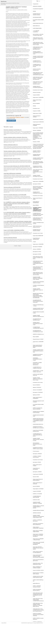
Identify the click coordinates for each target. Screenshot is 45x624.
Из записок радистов (36, 451)
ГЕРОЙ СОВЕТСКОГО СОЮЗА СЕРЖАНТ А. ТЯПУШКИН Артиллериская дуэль (38, 78)
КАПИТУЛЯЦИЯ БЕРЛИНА (37, 28)
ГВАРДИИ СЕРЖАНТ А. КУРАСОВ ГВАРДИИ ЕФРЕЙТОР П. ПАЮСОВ (38, 506)
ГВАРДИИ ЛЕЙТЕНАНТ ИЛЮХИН (38, 510)
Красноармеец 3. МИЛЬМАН (37, 453)
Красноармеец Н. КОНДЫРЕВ (37, 246)
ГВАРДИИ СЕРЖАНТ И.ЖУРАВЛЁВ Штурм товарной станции (38, 323)
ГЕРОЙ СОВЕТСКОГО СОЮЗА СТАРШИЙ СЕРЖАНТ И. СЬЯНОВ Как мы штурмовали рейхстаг (38, 610)
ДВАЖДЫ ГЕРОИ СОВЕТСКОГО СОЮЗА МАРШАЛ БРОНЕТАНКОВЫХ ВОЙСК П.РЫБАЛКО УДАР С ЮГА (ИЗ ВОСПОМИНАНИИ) (38, 295)
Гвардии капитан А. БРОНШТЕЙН (38, 97)
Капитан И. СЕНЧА (36, 476)
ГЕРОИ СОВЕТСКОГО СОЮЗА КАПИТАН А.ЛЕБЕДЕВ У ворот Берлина (38, 257)
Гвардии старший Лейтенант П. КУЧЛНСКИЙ (15, 194)
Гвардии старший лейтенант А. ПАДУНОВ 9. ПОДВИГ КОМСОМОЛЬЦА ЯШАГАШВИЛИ (38, 556)
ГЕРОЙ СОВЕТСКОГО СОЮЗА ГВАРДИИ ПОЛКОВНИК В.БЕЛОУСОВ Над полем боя (38, 219)
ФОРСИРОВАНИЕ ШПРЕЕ (37, 17)
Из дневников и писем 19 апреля (38, 195)
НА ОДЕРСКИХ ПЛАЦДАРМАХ (38, 8)
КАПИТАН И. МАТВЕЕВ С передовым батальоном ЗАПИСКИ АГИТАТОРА (38, 614)
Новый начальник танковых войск (12, 158)
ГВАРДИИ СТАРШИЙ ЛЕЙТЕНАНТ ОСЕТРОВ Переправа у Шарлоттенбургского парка (38, 516)
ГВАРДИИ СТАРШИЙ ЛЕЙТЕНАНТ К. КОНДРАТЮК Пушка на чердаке (37, 378)
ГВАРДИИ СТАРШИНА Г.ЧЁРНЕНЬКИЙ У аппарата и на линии (38, 289)
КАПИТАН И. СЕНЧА (36, 499)
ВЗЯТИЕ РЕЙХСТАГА (36, 25)
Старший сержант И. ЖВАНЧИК (38, 474)
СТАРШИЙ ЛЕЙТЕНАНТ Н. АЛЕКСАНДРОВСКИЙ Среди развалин (37, 434)
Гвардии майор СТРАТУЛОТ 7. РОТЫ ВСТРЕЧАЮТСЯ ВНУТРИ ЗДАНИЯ (38, 548)
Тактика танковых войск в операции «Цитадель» (15, 137)
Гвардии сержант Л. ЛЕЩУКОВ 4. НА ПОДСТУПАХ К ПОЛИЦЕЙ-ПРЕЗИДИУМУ (38, 535)
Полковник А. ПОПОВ (36, 141)
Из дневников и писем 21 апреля (38, 233)
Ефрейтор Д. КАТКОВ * (36, 394)
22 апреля (34, 241)
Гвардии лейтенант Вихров (10, 237)
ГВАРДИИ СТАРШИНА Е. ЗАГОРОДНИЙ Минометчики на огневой (38, 52)
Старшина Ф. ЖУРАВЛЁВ (37, 491)
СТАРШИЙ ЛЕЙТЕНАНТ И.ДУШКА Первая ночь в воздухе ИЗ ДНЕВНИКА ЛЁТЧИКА (38, 214)
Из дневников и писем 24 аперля (38, 382)
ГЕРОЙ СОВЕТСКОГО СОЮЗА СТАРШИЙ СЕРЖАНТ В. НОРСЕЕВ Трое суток (38, 48)
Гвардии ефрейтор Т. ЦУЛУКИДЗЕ (38, 488)
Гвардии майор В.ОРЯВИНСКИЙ (38, 235)
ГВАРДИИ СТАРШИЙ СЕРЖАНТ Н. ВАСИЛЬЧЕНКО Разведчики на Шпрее (38, 350)
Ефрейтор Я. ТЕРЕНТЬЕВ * (37, 387)
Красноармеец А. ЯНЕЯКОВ (37, 471)
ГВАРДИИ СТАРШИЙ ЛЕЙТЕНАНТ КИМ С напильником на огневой (38, 439)
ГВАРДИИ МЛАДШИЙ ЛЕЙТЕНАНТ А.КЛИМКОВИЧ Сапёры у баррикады (37, 278)
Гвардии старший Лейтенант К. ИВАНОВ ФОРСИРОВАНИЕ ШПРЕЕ (37, 346)
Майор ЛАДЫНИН (36, 336)
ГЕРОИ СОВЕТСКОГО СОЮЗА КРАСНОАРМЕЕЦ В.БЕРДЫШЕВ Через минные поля (38, 162)
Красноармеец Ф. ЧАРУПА (37, 251)
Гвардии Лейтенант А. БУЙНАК (11, 180)
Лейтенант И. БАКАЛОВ (36, 92)
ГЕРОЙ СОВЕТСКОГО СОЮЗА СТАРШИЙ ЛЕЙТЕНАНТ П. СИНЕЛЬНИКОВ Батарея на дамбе (38, 73)
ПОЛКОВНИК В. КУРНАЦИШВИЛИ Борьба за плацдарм (37, 359)
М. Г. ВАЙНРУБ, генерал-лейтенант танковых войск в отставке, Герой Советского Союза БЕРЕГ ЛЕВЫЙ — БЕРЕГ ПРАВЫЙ (17, 204)
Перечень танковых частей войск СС (13, 129)
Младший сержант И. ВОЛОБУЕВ (38, 119)
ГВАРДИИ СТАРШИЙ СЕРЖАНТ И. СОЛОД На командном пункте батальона (38, 57)
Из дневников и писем (36, 108)
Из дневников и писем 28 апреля (38, 459)
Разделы (19, 245)
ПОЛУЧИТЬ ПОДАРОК (11, 120)
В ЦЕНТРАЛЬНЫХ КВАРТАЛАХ (38, 23)
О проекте (15, 245)
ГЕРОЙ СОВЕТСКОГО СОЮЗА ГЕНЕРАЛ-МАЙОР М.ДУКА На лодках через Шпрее (38, 273)
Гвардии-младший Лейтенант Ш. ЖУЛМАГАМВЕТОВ (17, 166)
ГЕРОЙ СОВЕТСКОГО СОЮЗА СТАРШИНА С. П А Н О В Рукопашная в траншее (38, 82)
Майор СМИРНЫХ (36, 205)
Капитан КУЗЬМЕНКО (36, 103)
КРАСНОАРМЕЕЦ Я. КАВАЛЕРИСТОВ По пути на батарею (37, 444)
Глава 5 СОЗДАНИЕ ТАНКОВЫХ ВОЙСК (14, 230)
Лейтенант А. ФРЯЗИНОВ (37, 130)
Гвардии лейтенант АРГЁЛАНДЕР (12, 187)
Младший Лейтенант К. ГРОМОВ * (38, 339)
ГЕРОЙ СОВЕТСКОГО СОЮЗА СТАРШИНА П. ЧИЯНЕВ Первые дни (38, 38)
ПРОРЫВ (34, 11)
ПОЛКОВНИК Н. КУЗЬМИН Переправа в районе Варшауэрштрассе (37, 363)
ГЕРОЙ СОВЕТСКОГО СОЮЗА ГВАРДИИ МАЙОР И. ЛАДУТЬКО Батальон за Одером (38, 43)
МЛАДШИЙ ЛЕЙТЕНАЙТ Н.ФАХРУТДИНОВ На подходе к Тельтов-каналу (38, 301)
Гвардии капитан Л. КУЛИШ (37, 113)
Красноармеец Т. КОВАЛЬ (37, 462)
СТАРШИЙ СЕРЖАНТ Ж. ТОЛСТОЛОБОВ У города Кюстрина (37, 65)
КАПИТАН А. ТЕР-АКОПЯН (37, 493)
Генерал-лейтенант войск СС (11, 144)
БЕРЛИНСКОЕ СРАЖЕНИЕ (37, 6)
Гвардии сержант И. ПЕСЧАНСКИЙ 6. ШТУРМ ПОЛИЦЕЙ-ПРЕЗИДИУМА (38, 543)
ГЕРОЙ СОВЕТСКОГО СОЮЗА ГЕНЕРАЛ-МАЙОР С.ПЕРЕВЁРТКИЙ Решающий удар (38, 599)
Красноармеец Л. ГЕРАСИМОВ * (38, 392)
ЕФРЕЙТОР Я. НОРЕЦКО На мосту (38, 334)
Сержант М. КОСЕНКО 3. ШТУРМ (38, 570)
